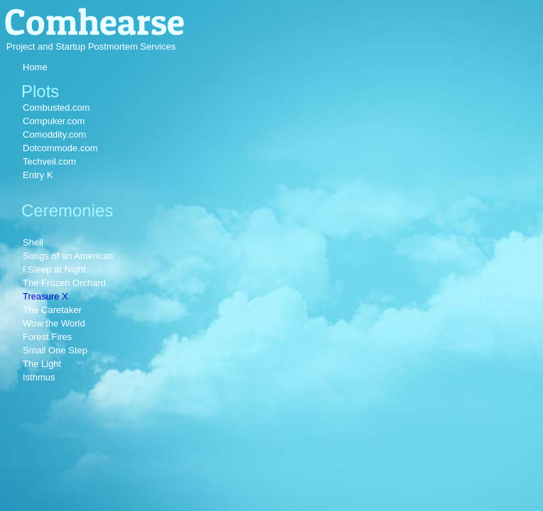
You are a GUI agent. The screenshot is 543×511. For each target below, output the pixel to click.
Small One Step (55, 350)
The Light (42, 363)
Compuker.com (53, 121)
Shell (33, 242)
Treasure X (45, 296)
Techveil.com (49, 161)
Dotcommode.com (60, 148)
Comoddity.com (54, 134)
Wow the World (54, 323)
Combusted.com (56, 107)
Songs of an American (68, 256)
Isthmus (39, 377)
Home (35, 67)
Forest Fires (47, 336)
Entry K (38, 175)
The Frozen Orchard (64, 283)
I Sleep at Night (54, 269)
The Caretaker (52, 309)
